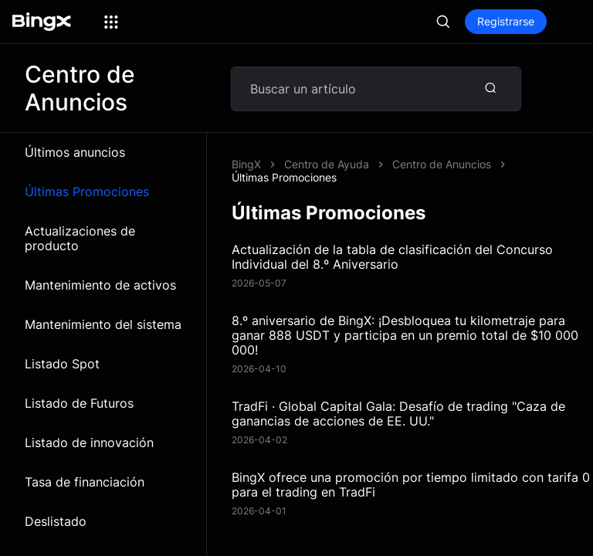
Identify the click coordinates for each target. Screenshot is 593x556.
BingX (246, 164)
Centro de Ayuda (326, 164)
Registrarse (505, 21)
